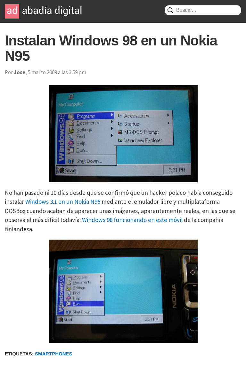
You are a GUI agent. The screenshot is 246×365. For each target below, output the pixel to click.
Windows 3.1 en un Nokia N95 (62, 201)
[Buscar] (203, 10)
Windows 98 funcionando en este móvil (132, 220)
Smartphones (53, 353)
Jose (19, 72)
